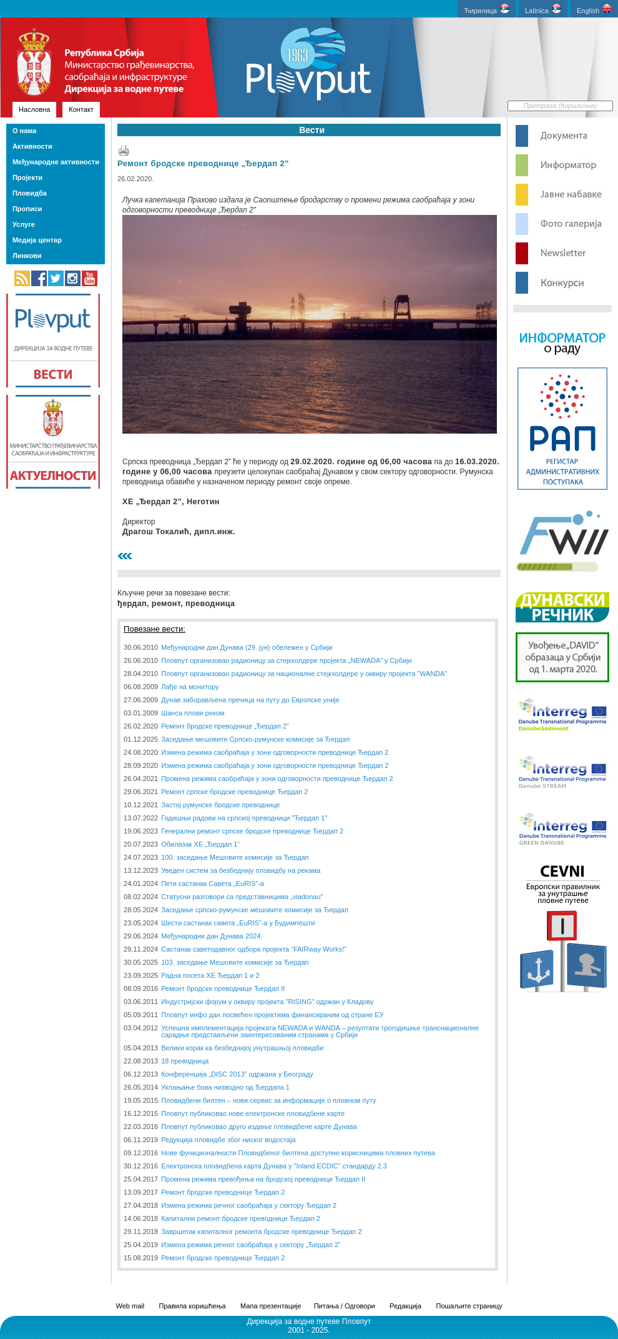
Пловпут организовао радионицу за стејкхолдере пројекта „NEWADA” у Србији (286, 660)
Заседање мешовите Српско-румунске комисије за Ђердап (255, 739)
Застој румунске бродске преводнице (220, 805)
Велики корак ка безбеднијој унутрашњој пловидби (242, 1048)
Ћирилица (486, 9)
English (594, 9)
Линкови (27, 255)
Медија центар (37, 240)
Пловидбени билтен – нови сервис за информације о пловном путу (268, 1100)
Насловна (34, 109)
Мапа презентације (271, 1306)
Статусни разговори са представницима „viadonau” (242, 896)
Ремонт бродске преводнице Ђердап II (223, 988)
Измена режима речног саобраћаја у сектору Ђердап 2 (248, 1205)
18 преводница (184, 1061)
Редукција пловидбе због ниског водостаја (228, 1139)
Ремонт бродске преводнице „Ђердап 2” (203, 163)
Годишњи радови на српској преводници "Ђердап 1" (244, 818)
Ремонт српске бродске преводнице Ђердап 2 (234, 791)
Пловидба (29, 193)
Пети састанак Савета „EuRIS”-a (212, 883)
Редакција (405, 1306)
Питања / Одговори (344, 1306)
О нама (24, 130)
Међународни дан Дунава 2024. (211, 936)
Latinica (543, 9)
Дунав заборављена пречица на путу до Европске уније (250, 700)
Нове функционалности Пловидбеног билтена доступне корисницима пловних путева (298, 1153)
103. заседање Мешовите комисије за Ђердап (234, 962)
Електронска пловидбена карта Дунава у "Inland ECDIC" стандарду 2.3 (274, 1166)
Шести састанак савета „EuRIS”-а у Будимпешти (238, 923)
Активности (32, 146)
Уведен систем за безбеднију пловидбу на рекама (240, 870)
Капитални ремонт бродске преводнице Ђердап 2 (240, 1218)
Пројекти (27, 177)
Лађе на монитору (189, 686)
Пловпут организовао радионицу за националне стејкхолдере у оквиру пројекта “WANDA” (304, 673)
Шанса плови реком (192, 713)
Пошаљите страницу (469, 1306)
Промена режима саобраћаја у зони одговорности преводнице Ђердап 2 (277, 778)
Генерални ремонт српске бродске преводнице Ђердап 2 (252, 831)
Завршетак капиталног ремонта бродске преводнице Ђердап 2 (261, 1231)
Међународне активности (55, 162)
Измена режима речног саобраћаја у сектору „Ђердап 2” (251, 1244)
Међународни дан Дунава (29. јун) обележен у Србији (246, 647)
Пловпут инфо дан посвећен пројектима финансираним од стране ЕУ (272, 1014)
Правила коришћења (192, 1306)
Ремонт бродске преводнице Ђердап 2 (223, 1192)
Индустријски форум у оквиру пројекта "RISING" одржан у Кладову (267, 1001)
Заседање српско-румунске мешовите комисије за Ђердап (254, 909)
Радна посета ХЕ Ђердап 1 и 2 (210, 975)
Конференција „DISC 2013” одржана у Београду (237, 1074)
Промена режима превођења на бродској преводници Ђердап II (263, 1179)
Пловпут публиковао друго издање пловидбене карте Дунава (258, 1126)
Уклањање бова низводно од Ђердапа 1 (225, 1087)
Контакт (81, 109)
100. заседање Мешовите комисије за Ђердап (234, 857)
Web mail (130, 1306)
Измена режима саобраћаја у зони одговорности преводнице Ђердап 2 (274, 752)
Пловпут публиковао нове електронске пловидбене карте (253, 1113)
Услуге (23, 224)
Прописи (27, 208)
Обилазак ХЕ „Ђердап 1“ (200, 844)
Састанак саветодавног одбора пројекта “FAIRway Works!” (253, 949)
